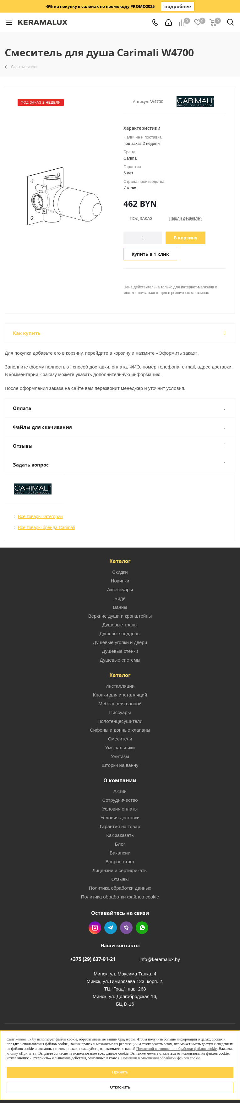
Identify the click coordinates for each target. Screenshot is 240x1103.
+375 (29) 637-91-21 (93, 959)
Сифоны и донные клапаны (120, 730)
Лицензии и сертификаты (120, 870)
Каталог (120, 561)
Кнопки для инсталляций (120, 694)
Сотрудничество (120, 800)
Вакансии (120, 852)
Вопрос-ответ (119, 861)
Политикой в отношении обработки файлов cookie (176, 1048)
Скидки (120, 572)
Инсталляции (120, 686)
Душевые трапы (120, 624)
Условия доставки (120, 817)
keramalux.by (25, 1039)
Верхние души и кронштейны (120, 616)
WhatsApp (142, 927)
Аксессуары (120, 589)
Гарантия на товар (120, 826)
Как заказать (120, 835)
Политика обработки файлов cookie (120, 896)
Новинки (120, 580)
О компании (120, 780)
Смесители (120, 738)
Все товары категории (40, 516)
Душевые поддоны (120, 633)
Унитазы (120, 756)
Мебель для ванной (119, 703)
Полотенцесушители (120, 721)
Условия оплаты (120, 808)
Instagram (95, 927)
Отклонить (120, 1087)
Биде (119, 598)
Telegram (110, 927)
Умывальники (120, 747)
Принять (120, 1072)
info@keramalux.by (159, 959)
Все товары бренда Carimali (46, 527)
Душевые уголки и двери (120, 642)
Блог (120, 844)
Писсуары (120, 712)
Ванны (120, 607)
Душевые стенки (120, 651)
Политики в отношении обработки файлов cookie (160, 1058)
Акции (120, 791)
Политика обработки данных (120, 888)
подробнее (177, 6)
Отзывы (120, 879)
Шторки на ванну (119, 765)
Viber (126, 927)
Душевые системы (120, 660)
